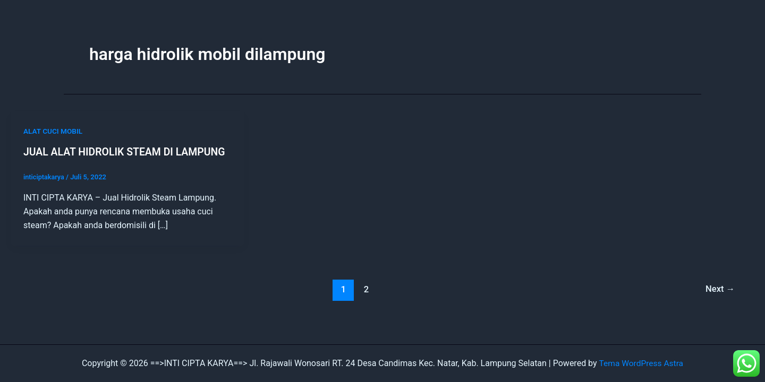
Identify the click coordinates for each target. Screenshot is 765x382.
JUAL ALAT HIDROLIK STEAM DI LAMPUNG (127, 151)
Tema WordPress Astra (641, 363)
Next (719, 289)
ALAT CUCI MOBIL (53, 131)
